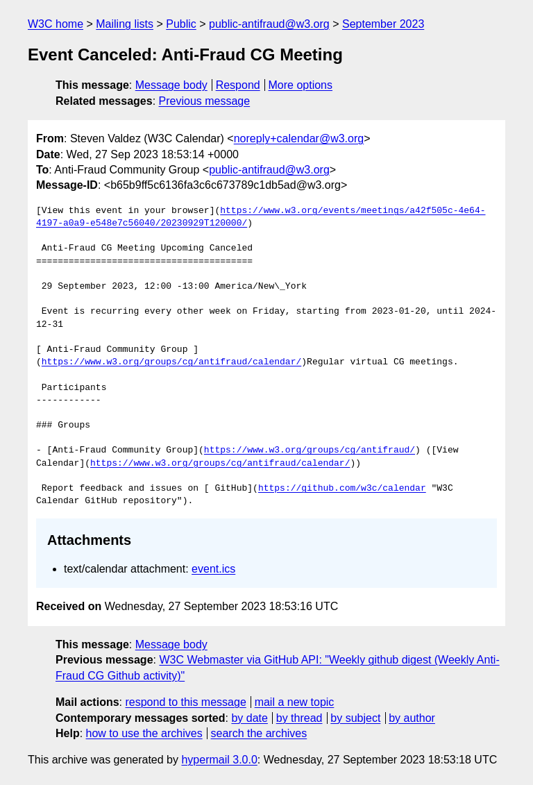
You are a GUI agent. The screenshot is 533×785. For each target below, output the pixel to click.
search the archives (259, 733)
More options (301, 85)
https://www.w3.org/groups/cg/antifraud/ (309, 450)
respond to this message (185, 702)
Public (181, 24)
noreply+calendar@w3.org (299, 138)
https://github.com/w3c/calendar (342, 488)
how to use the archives (144, 733)
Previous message (205, 101)
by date (249, 718)
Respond (238, 85)
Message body (171, 85)
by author (412, 718)
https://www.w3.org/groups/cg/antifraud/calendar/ (171, 362)
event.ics (213, 569)
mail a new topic (295, 702)
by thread (299, 718)
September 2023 (383, 24)
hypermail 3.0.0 (219, 760)
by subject (355, 718)
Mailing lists (124, 24)
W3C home (55, 24)
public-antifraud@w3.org (269, 24)
